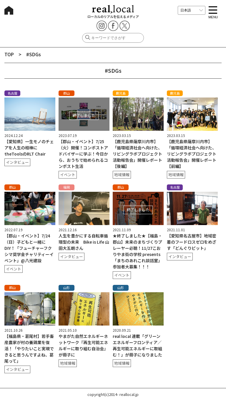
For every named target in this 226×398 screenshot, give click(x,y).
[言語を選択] (191, 10)
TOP (9, 54)
